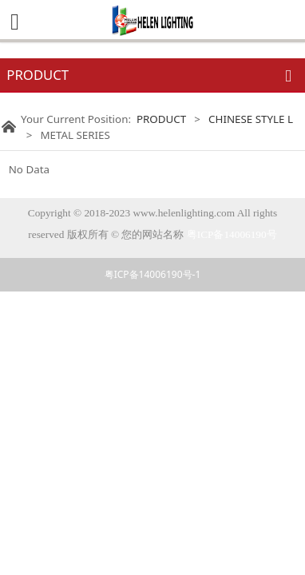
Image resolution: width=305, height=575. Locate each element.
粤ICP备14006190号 (232, 234)
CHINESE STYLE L (250, 119)
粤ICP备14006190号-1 (153, 274)
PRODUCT (161, 119)
